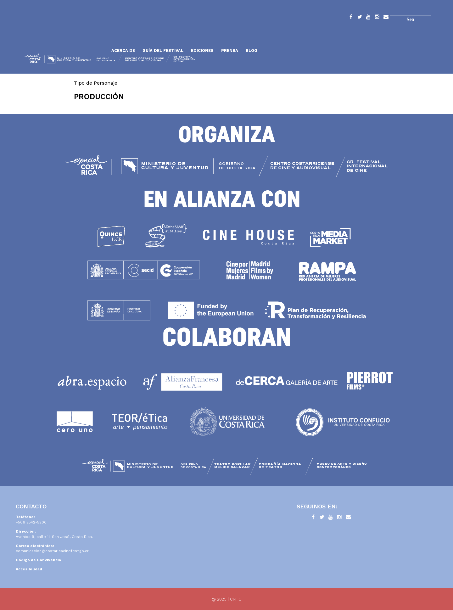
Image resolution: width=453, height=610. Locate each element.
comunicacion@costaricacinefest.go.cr (52, 551)
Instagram (377, 18)
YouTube (368, 18)
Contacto (386, 18)
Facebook (351, 18)
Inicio (64, 35)
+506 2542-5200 (31, 522)
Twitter (359, 18)
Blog (251, 50)
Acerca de (123, 50)
